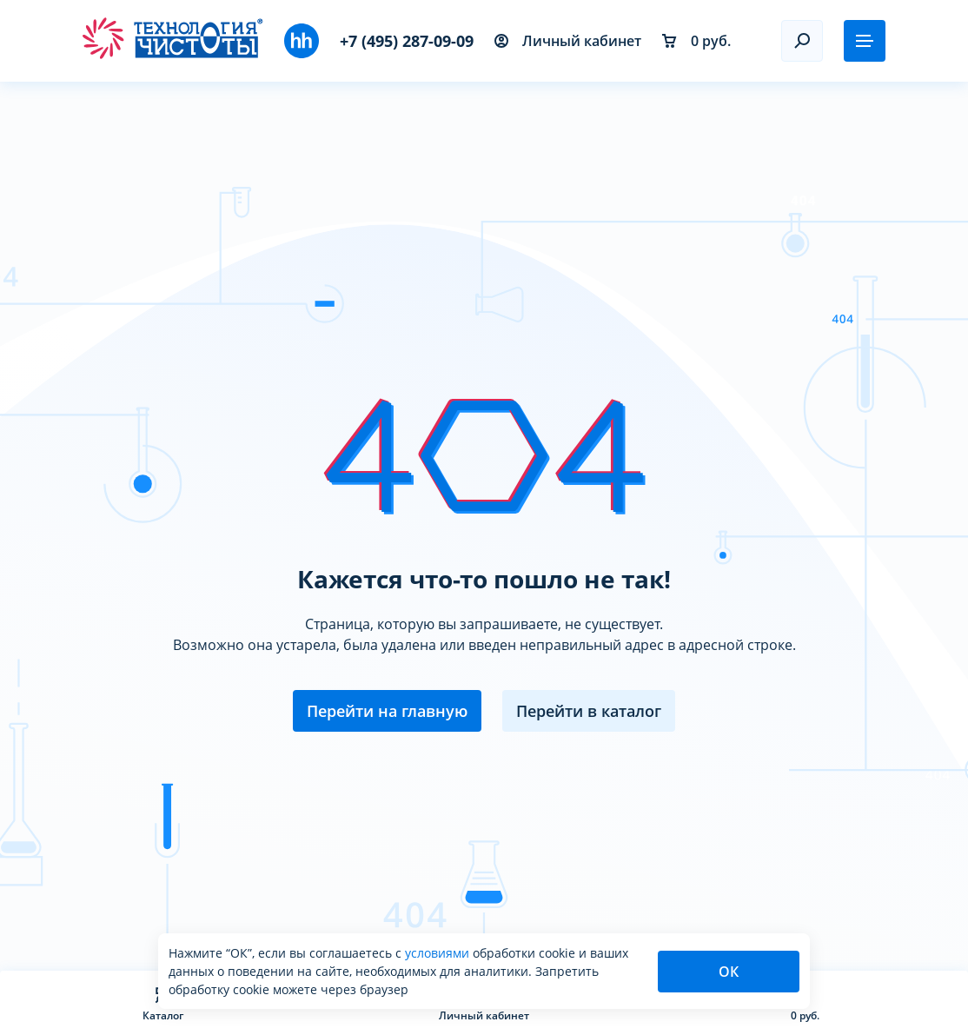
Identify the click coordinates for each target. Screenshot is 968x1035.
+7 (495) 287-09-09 (407, 40)
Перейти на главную (387, 710)
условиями (439, 953)
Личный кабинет (567, 40)
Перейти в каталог (588, 710)
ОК (729, 971)
